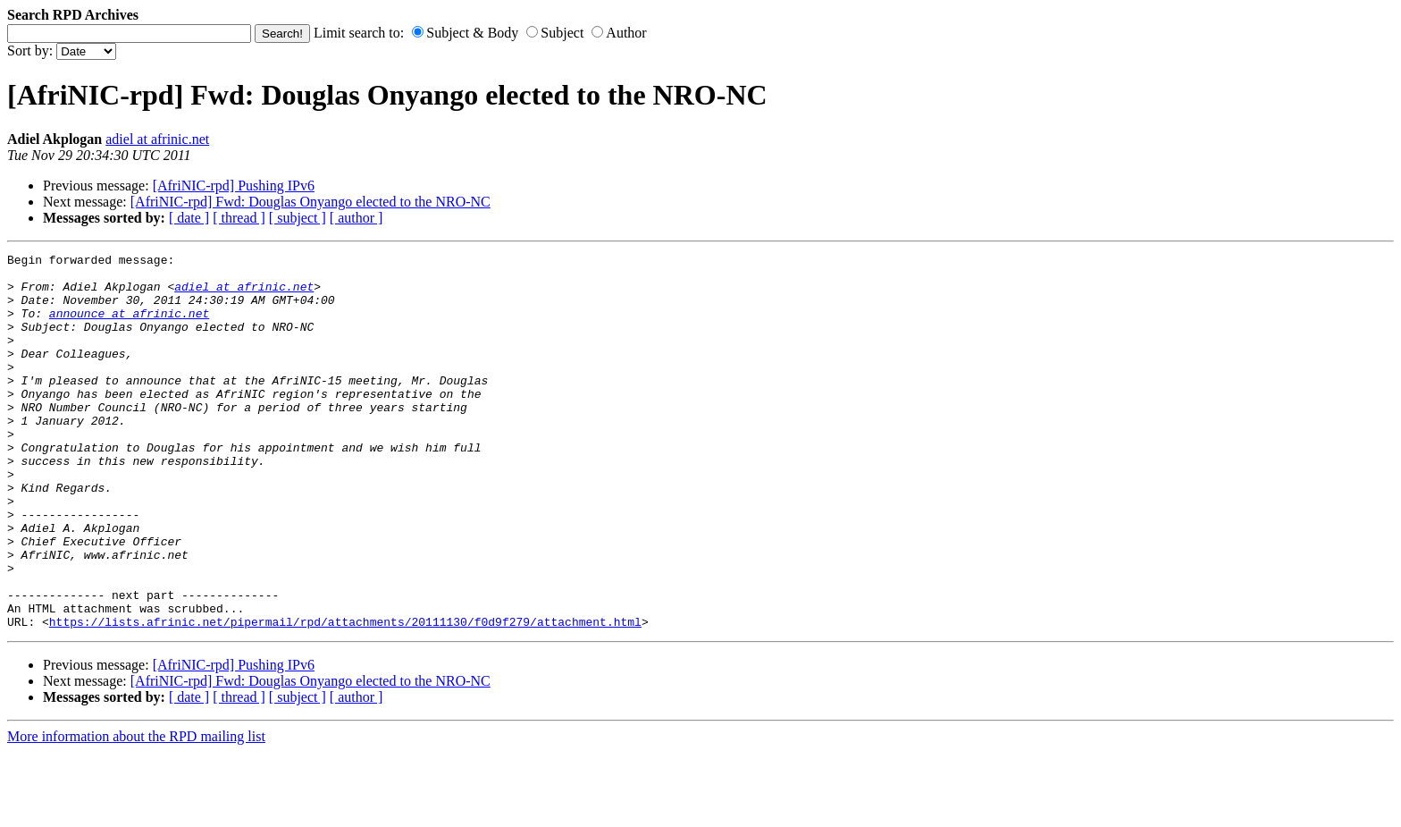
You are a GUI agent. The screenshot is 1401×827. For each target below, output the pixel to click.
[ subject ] (297, 217)
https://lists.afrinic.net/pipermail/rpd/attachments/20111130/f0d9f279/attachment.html (345, 696)
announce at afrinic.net (129, 326)
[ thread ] (239, 217)
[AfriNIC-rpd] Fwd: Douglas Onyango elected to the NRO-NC (310, 201)
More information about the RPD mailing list (136, 811)
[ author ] (356, 217)
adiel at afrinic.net (157, 139)
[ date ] (189, 217)
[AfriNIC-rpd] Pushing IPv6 (234, 185)
